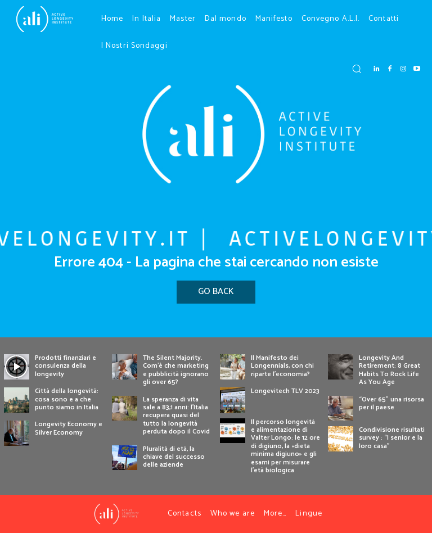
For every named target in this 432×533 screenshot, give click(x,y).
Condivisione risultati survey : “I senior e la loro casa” (392, 437)
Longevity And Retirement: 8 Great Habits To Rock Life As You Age (389, 370)
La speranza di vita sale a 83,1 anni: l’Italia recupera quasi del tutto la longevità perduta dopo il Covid (176, 415)
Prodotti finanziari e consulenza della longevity (65, 366)
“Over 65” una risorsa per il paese (391, 403)
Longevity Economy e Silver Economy (68, 428)
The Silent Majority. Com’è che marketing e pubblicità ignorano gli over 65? (176, 370)
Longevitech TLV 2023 (285, 391)
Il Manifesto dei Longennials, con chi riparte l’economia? (282, 366)
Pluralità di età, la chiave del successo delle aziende (174, 457)
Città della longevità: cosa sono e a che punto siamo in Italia (66, 399)
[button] (356, 68)
